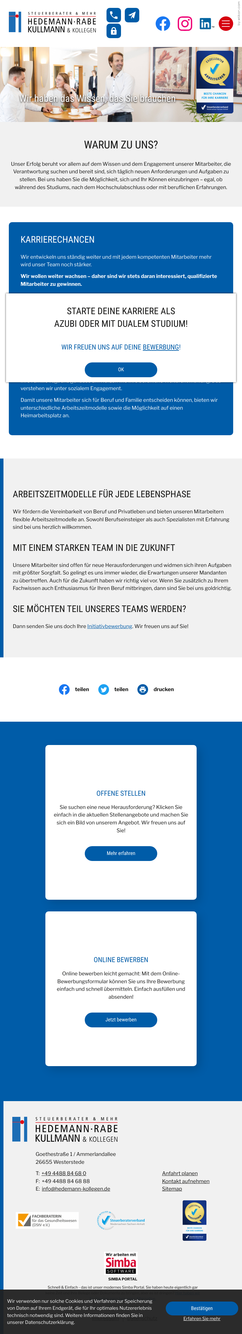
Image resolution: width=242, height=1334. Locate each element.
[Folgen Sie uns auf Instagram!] (185, 23)
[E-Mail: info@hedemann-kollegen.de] (132, 15)
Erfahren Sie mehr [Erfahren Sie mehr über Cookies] (202, 1318)
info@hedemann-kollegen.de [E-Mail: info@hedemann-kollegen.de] (76, 1189)
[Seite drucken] (160, 689)
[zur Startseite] (52, 22)
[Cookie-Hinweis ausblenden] (202, 1308)
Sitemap (172, 1189)
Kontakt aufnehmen (186, 1181)
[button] (114, 15)
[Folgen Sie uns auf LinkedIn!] (207, 23)
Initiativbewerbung (109, 626)
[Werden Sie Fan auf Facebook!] (163, 23)
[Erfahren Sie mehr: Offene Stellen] (121, 853)
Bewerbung (161, 347)
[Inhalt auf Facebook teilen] (78, 689)
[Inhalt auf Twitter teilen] (118, 689)
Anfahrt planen (180, 1173)
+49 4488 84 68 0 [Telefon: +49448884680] (64, 1173)
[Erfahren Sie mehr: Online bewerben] (121, 1020)
